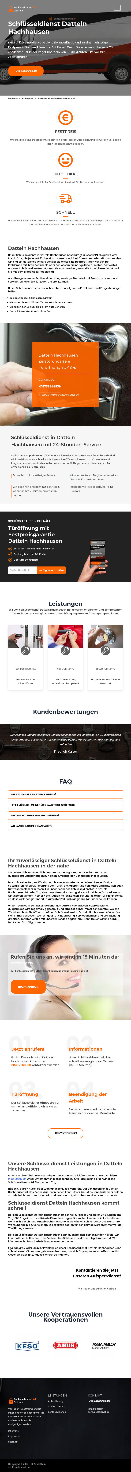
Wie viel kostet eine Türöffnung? (33, 794)
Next (125, 1346)
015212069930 (21, 1065)
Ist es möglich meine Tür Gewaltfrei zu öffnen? (43, 805)
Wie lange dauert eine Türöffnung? (35, 815)
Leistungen (57, 1395)
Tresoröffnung (105, 668)
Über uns (13, 1431)
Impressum (14, 1436)
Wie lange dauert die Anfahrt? (31, 826)
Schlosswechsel (26, 668)
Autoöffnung (65, 668)
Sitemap (13, 1441)
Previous (5, 1346)
